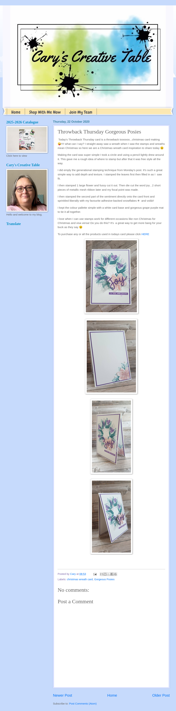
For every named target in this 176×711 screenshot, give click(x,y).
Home (15, 112)
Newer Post (62, 695)
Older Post (161, 695)
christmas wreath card (80, 579)
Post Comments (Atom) (83, 703)
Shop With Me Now (45, 112)
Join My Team (81, 112)
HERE (145, 234)
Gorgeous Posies (104, 579)
